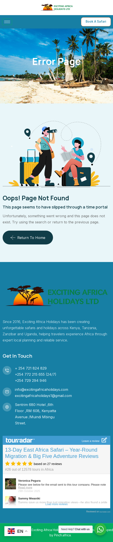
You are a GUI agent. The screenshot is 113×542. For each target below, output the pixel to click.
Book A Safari (96, 21)
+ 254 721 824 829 (31, 368)
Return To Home (27, 237)
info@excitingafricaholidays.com (41, 389)
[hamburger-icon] (7, 22)
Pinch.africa (62, 535)
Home (45, 74)
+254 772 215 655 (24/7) (35, 374)
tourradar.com (105, 512)
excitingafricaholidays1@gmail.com (43, 395)
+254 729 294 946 (30, 380)
